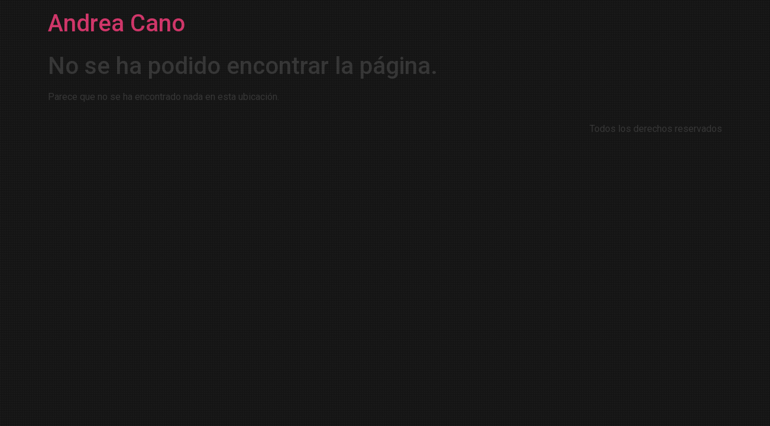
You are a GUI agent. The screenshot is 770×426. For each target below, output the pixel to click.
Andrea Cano (116, 23)
